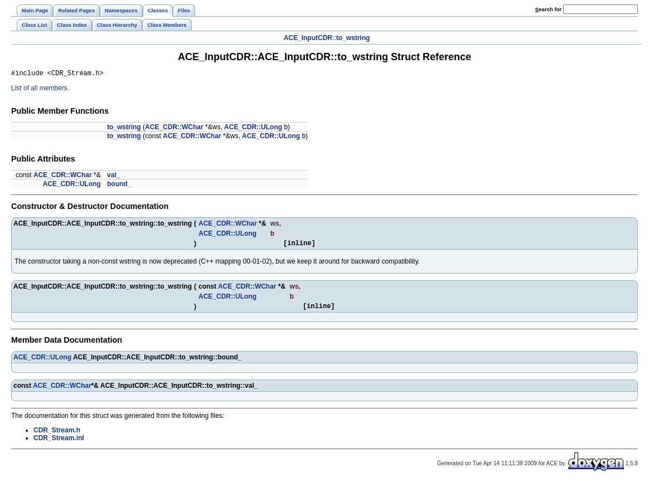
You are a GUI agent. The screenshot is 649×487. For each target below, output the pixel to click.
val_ (113, 177)
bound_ (119, 185)
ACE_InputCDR (308, 38)
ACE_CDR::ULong (253, 129)
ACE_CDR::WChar (174, 129)
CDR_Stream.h (56, 435)
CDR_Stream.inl (58, 443)
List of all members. (40, 90)
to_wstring (353, 38)
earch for (548, 9)
